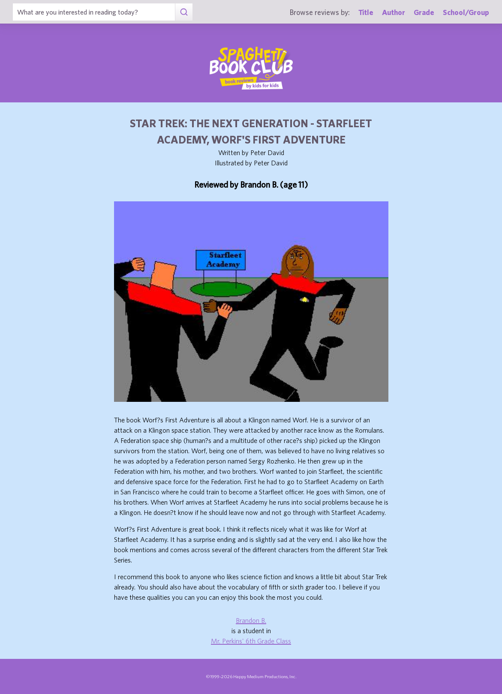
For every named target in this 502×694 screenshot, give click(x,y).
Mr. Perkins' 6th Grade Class (251, 641)
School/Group (466, 12)
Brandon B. (251, 620)
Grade (424, 12)
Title (365, 12)
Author (393, 12)
